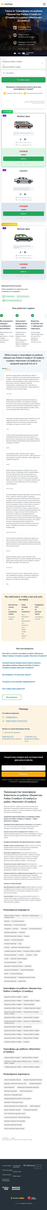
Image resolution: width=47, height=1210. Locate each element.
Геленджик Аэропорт (30, 1110)
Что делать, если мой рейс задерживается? (18, 682)
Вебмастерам (16, 1176)
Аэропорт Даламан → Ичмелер (14, 932)
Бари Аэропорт (35, 1106)
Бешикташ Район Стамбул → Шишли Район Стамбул (21, 1017)
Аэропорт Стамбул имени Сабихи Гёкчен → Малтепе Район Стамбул (21, 1062)
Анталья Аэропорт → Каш (12, 943)
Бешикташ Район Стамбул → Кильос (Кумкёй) (19, 1004)
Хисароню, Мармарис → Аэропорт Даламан (18, 970)
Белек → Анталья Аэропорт (13, 974)
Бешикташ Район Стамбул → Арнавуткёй (17, 1027)
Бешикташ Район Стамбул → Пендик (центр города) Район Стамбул (21, 1013)
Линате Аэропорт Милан (12, 1080)
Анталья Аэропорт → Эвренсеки (15, 981)
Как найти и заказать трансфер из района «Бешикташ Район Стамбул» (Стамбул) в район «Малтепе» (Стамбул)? (24, 655)
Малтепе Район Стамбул (25, 1139)
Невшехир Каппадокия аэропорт (28, 1087)
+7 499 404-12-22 (31, 737)
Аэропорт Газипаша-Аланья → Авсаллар (17, 966)
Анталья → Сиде (31, 955)
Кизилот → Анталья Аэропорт (14, 921)
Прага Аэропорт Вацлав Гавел (14, 1128)
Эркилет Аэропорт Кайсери (33, 1080)
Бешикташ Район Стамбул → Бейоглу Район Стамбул (21, 1030)
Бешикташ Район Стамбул (9, 1139)
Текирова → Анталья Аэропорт (31, 928)
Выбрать (23, 159)
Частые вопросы (6, 1174)
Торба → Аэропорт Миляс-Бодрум (15, 958)
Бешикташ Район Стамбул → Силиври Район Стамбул (22, 1001)
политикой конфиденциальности (28, 781)
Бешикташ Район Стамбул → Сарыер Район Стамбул (21, 1034)
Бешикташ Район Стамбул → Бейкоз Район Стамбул (21, 1038)
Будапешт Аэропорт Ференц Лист (15, 1083)
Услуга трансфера (7, 1170)
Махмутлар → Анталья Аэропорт (15, 925)
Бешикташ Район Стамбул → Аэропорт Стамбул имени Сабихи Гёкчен (22, 1022)
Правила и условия (26, 1203)
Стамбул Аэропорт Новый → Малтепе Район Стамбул (21, 1067)
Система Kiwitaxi (6, 1165)
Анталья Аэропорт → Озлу (13, 962)
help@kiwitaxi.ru (12, 717)
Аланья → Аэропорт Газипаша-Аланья (17, 947)
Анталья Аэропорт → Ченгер (13, 955)
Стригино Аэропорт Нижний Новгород (17, 1117)
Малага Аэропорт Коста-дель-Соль (15, 1106)
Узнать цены (23, 80)
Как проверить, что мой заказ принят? (16, 675)
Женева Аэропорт (35, 1083)
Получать (23, 774)
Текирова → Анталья (11, 928)
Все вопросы (11, 697)
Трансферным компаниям (17, 1166)
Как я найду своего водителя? (13, 689)
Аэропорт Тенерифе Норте (13, 1095)
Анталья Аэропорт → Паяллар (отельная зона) (19, 977)
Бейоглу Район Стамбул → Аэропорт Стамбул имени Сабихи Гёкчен (21, 916)
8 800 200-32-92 (7, 737)
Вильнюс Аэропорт (10, 1091)
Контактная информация (6, 1179)
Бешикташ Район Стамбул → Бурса (15, 997)
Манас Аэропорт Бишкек (12, 1110)
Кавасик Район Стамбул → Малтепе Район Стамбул (21, 1057)
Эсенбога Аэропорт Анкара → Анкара (16, 936)
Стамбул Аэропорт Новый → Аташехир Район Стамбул (22, 951)
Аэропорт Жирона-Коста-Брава (14, 1121)
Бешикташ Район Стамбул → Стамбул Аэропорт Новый (22, 1008)
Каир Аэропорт (9, 1087)
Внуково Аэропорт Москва (13, 1125)
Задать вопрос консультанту (16, 721)
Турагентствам (17, 1171)
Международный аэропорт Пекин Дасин (17, 1098)
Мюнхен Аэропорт (26, 1091)
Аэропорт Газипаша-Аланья (13, 1102)
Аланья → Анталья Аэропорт (13, 940)
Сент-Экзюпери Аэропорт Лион (14, 1113)
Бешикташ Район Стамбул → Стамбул (16, 1042)
